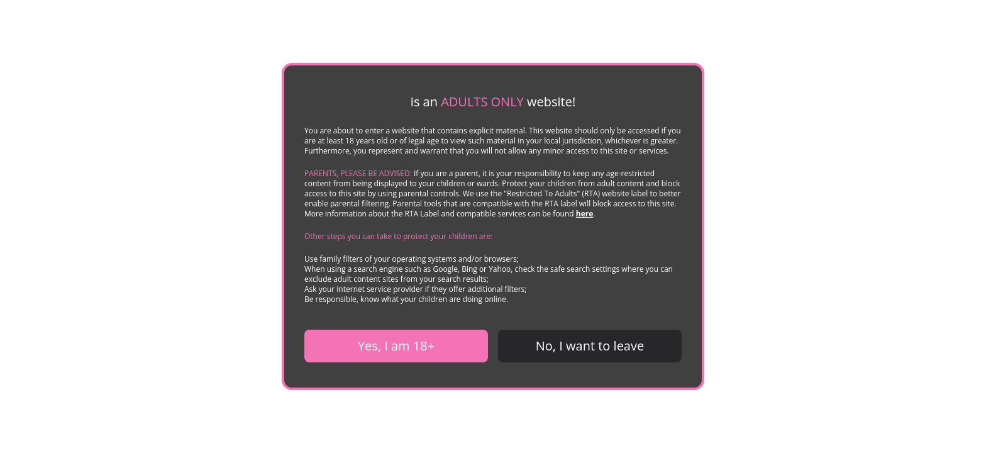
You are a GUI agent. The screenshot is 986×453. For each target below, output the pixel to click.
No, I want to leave (590, 345)
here (585, 213)
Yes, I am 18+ (396, 345)
